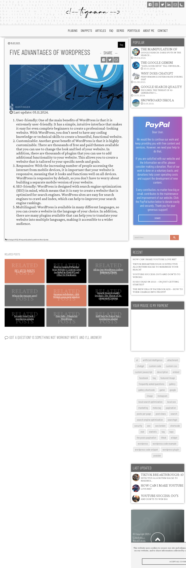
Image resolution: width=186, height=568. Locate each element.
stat (142, 431)
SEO (148, 425)
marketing (143, 407)
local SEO (171, 401)
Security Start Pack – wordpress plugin (24, 317)
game (162, 389)
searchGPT (172, 419)
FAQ (154, 377)
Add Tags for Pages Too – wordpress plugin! (108, 317)
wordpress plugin (171, 449)
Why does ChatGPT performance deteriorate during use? (162, 76)
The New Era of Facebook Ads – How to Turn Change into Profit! (158, 290)
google (173, 389)
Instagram (162, 395)
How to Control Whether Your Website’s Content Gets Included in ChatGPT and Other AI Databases (66, 271)
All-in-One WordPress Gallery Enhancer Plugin (108, 271)
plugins (72, 30)
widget (174, 437)
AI (137, 360)
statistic (153, 431)
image (150, 395)
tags (171, 431)
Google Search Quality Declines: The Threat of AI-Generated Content (108, 296)
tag (163, 431)
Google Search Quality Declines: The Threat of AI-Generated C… (161, 89)
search (174, 413)
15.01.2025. (153, 102)
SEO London (160, 425)
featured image (168, 377)
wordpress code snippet (146, 449)
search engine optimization (150, 419)
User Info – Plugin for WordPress (66, 317)
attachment (172, 360)
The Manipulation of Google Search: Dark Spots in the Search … (161, 52)
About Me (148, 30)
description (162, 371)
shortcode (175, 425)
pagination (171, 407)
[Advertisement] (157, 330)
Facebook (143, 377)
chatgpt (140, 366)
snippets (86, 30)
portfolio (133, 30)
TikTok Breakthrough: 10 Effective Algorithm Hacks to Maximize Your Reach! (155, 266)
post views (161, 413)
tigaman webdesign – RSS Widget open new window (66, 295)
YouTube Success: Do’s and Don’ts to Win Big (159, 497)
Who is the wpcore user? (24, 295)
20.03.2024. (156, 65)
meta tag (157, 407)
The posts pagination (146, 437)
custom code (155, 366)
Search (174, 237)
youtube (157, 455)
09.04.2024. (156, 53)
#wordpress (44, 239)
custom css (171, 366)
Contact (163, 30)
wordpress (143, 443)
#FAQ (16, 239)
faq (111, 30)
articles (100, 30)
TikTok (163, 437)
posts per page (144, 413)
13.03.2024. (156, 91)
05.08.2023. (157, 77)
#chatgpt (10, 239)
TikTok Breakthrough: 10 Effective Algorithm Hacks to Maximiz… (162, 477)
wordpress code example (164, 443)
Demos (120, 30)
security (138, 425)
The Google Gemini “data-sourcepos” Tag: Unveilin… (161, 63)
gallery (172, 383)
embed (176, 371)
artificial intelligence (153, 360)
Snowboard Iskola (157, 100)
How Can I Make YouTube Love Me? (154, 259)
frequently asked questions (151, 383)
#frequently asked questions (29, 239)
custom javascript (143, 371)
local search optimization (151, 401)
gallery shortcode (146, 389)
